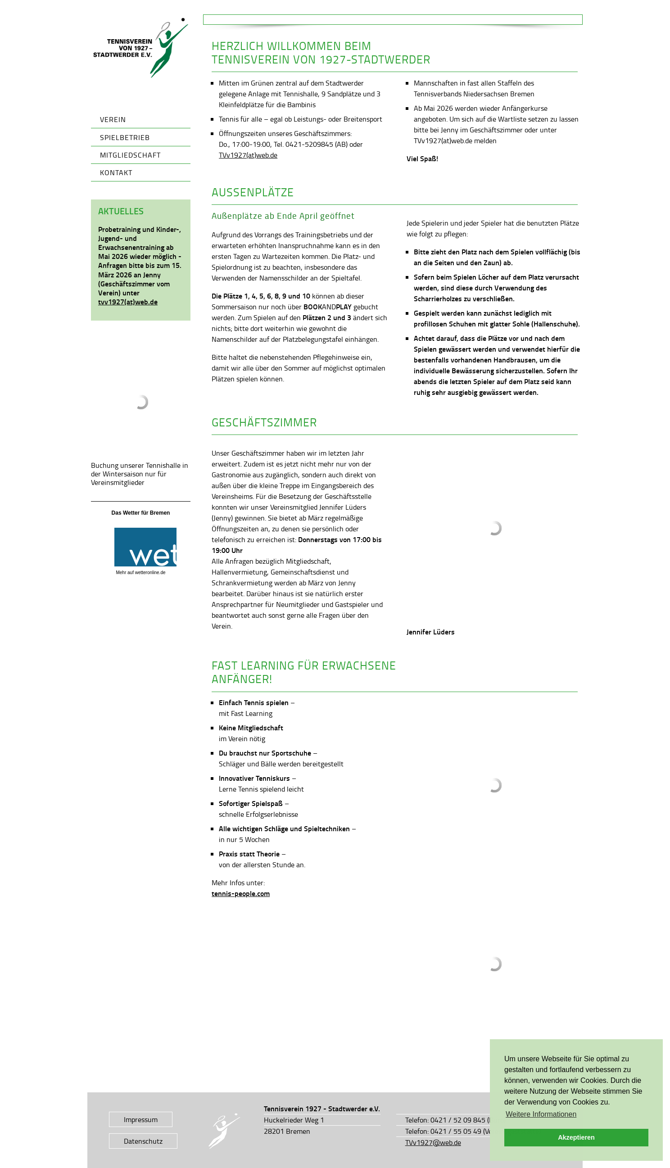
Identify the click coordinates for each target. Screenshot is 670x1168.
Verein (113, 119)
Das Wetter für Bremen (141, 513)
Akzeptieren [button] (576, 1137)
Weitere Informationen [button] (541, 1114)
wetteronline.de (150, 572)
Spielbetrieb (125, 137)
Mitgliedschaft (130, 155)
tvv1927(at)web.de (128, 301)
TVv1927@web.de (433, 1142)
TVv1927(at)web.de (248, 155)
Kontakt (116, 172)
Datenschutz (143, 1141)
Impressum (141, 1119)
